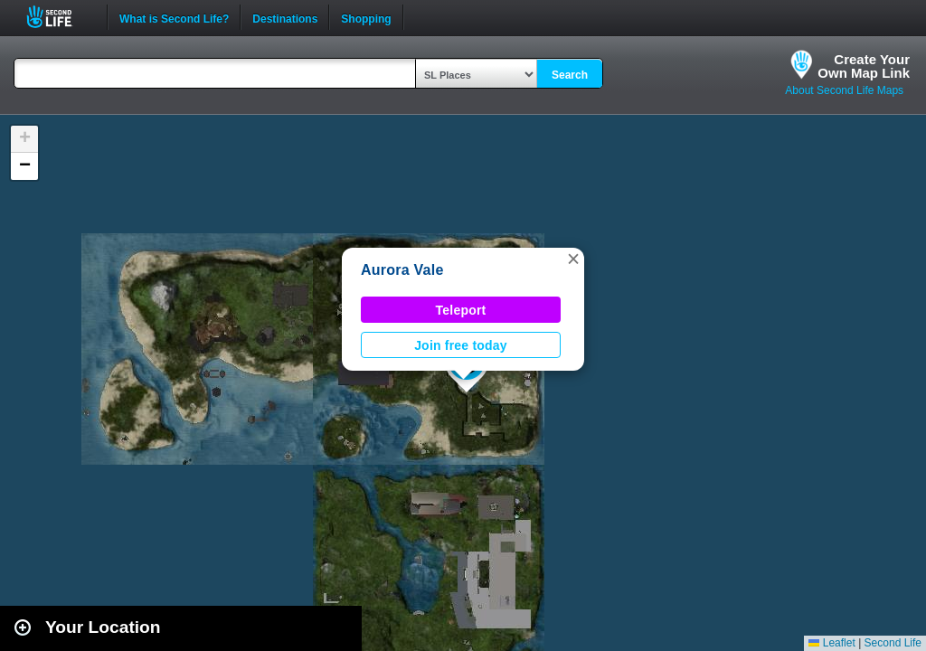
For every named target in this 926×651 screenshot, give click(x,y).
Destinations (284, 17)
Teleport (461, 310)
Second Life (59, 17)
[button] (573, 258)
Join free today (460, 345)
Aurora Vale (402, 270)
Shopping (366, 17)
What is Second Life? (174, 17)
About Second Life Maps (844, 90)
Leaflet (831, 643)
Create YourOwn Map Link (863, 66)
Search (570, 75)
